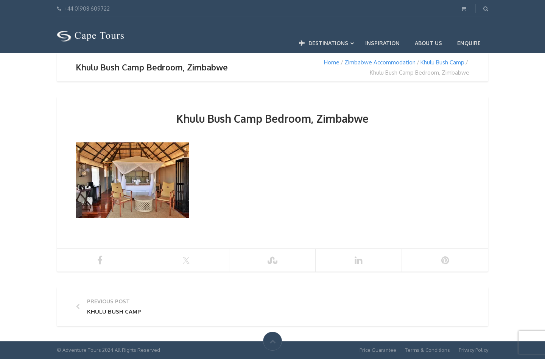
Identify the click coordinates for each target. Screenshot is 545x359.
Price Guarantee (378, 350)
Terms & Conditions (427, 350)
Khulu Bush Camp (442, 62)
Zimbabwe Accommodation (380, 62)
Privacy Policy (473, 350)
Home (331, 62)
